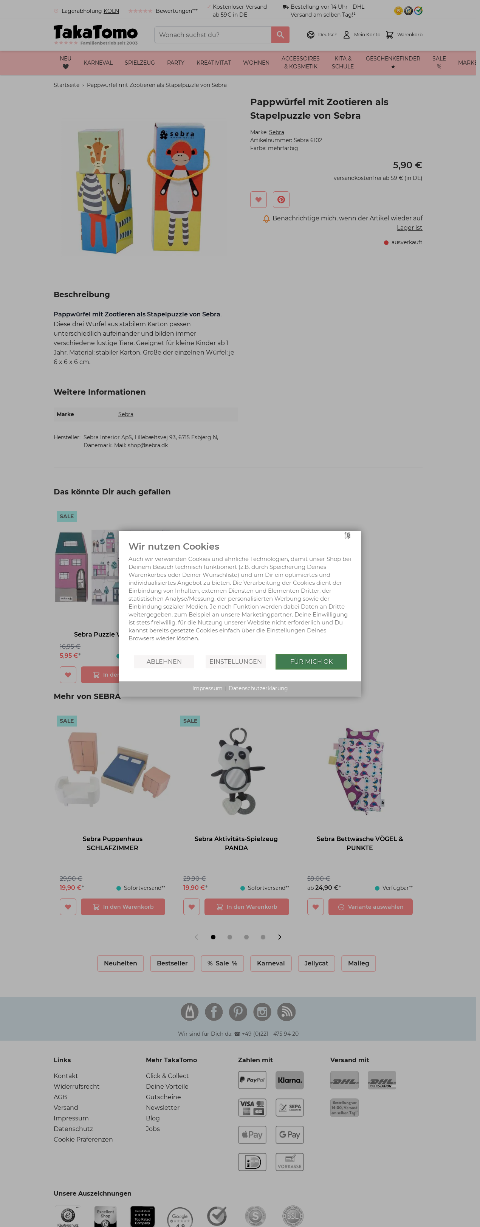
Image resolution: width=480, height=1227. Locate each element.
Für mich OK (311, 661)
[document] (240, 597)
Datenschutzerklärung (258, 688)
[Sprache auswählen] (347, 534)
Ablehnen (164, 661)
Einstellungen (235, 661)
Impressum (207, 688)
